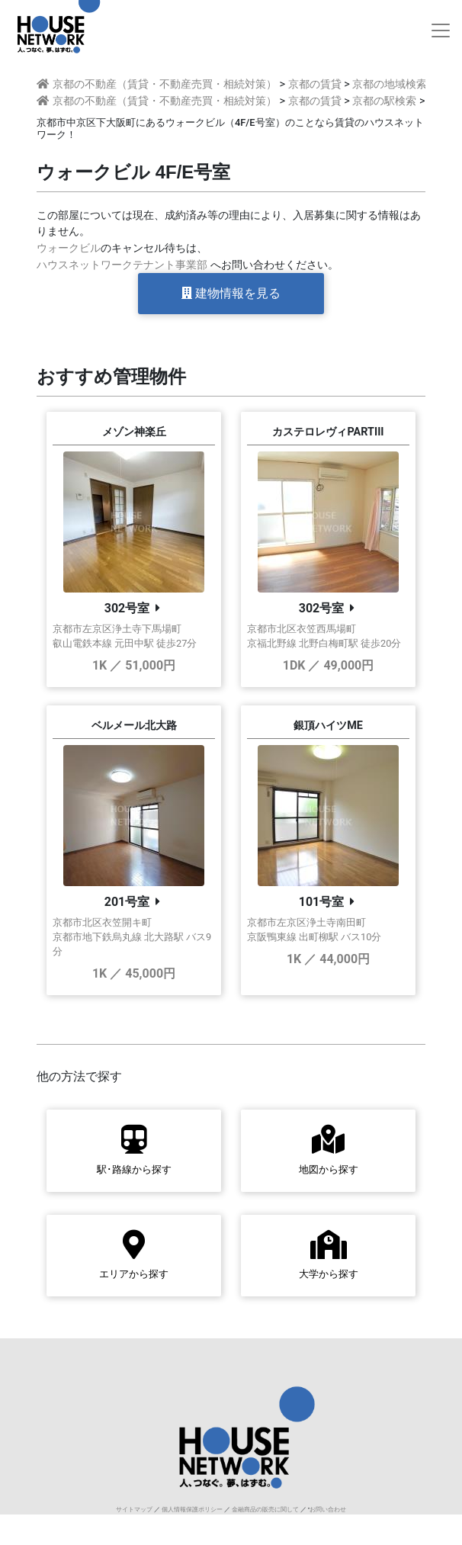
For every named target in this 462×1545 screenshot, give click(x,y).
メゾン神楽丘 (134, 432)
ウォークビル (69, 248)
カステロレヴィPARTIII (327, 432)
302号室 (127, 608)
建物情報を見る (231, 293)
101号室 (322, 902)
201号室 (127, 902)
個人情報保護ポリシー (192, 1509)
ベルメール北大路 (134, 725)
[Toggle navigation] (440, 30)
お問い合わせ (328, 1509)
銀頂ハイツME (328, 725)
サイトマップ (134, 1509)
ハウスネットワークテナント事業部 (122, 265)
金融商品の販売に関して (265, 1509)
